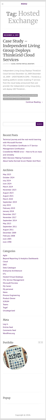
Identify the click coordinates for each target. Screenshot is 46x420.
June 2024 (7, 183)
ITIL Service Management (13, 280)
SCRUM (6, 301)
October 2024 (8, 177)
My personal (8, 289)
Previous (39, 342)
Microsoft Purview (10, 283)
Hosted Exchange (14, 95)
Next (42, 342)
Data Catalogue (9, 267)
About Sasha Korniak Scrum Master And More (22, 161)
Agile (5, 255)
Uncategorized (9, 310)
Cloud (13, 64)
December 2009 (9, 232)
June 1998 (7, 242)
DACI (5, 264)
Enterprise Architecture (12, 270)
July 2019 (7, 205)
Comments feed (9, 330)
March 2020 (8, 199)
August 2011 (8, 229)
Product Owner (9, 298)
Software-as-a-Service (22, 99)
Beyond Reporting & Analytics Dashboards (20, 258)
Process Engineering (11, 295)
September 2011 (10, 226)
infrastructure (8, 99)
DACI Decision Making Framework (17, 158)
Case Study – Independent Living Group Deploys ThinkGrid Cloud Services (21, 50)
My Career (7, 286)
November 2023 (9, 189)
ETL (4, 274)
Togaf (5, 307)
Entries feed (8, 327)
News (5, 292)
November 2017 (9, 217)
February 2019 (9, 208)
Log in (5, 324)
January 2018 (8, 211)
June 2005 (7, 239)
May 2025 (7, 174)
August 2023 (8, 193)
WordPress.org (9, 333)
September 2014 (10, 220)
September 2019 (10, 202)
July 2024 (7, 180)
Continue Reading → (34, 102)
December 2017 (9, 214)
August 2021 (8, 196)
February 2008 (9, 235)
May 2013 (7, 223)
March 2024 (8, 186)
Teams (5, 304)
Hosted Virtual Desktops (25, 64)
